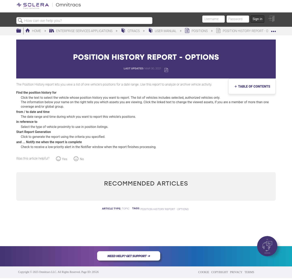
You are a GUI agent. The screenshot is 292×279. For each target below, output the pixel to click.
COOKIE (203, 272)
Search (20, 20)
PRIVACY (236, 272)
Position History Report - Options (165, 209)
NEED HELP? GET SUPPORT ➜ (128, 255)
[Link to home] (48, 8)
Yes (64, 159)
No (82, 159)
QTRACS (131, 31)
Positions (196, 31)
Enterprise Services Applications (81, 31)
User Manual (162, 31)
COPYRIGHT (219, 272)
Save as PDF (166, 70)
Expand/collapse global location (273, 30)
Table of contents (253, 86)
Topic (125, 208)
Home (33, 31)
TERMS (249, 272)
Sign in (257, 19)
